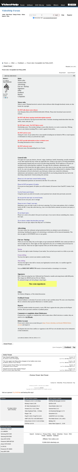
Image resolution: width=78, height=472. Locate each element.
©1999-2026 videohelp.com (50, 442)
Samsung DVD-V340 (6, 434)
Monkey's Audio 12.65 (30, 403)
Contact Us (53, 382)
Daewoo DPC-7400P (6, 429)
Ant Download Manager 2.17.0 (57, 411)
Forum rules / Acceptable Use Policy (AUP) (40, 63)
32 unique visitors (11, 408)
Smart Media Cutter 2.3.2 (55, 406)
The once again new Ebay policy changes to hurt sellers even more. (22, 361)
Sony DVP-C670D (5, 439)
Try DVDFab (16, 392)
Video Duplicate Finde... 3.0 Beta (33, 411)
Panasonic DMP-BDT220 (7, 441)
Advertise (60, 434)
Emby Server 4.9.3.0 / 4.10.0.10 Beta (34, 421)
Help (62, 15)
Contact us (38, 434)
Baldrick (5, 78)
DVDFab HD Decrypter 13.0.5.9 (57, 401)
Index (3, 14)
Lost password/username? (50, 18)
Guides (48, 5)
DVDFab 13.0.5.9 (29, 423)
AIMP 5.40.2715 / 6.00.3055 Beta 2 (34, 418)
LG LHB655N (4, 431)
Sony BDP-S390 (5, 451)
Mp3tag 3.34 (52, 421)
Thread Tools (62, 72)
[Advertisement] (18, 41)
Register (69, 15)
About (63, 5)
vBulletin (42, 387)
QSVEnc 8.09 (52, 403)
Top (74, 347)
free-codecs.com (54, 439)
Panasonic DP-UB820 (6, 449)
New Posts (9, 14)
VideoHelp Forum (11, 10)
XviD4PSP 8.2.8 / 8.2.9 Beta (56, 416)
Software (30, 5)
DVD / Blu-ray (39, 5)
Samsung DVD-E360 (6, 436)
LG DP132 (3, 446)
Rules (23, 14)
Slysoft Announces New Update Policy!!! (14, 369)
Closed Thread (8, 66)
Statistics (49, 435)
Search (4, 16)
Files (8, 16)
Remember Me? (38, 18)
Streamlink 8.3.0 (53, 413)
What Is (56, 5)
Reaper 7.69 (28, 413)
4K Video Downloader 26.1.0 (32, 406)
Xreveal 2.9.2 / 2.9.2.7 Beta (32, 408)
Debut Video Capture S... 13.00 (57, 423)
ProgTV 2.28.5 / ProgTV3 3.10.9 (33, 416)
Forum (22, 5)
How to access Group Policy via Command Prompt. (17, 365)
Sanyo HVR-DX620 (6, 444)
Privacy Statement (67, 382)
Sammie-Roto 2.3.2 (54, 408)
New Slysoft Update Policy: (10, 357)
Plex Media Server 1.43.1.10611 (57, 418)
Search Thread (71, 72)
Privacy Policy (47, 434)
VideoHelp (59, 382)
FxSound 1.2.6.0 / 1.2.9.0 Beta (33, 401)
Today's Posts (17, 14)
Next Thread (44, 375)
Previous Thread (35, 375)
